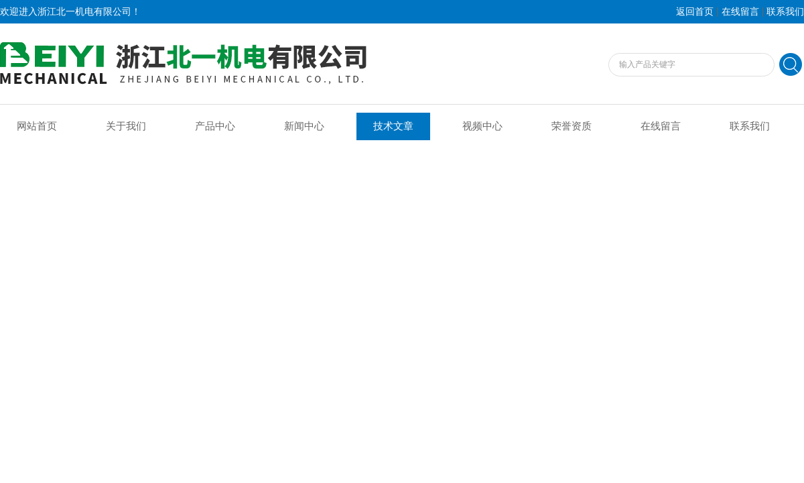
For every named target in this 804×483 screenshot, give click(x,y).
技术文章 (393, 126)
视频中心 (482, 126)
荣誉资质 (571, 126)
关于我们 (126, 126)
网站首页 (37, 126)
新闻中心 (304, 126)
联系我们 (785, 12)
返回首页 (695, 12)
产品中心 (215, 126)
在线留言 (740, 12)
